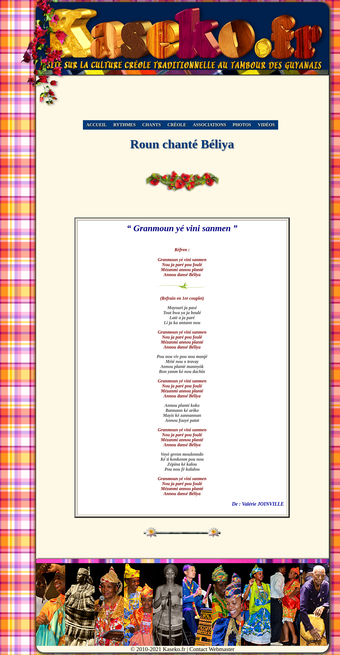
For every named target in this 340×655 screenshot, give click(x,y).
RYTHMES (124, 124)
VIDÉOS (266, 124)
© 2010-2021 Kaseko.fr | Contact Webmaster (183, 649)
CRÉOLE (177, 124)
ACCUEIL (96, 124)
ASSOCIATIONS (209, 124)
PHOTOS (242, 124)
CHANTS (151, 124)
